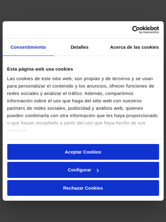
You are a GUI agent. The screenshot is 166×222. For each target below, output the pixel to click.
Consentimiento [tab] (28, 46)
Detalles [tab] (79, 46)
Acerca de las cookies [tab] (134, 46)
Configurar (83, 169)
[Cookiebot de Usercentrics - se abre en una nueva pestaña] (132, 30)
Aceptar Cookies (83, 151)
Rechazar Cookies (83, 188)
